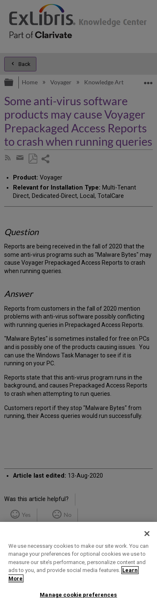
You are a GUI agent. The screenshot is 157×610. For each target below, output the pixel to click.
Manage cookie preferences (78, 595)
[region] (78, 566)
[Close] (147, 533)
